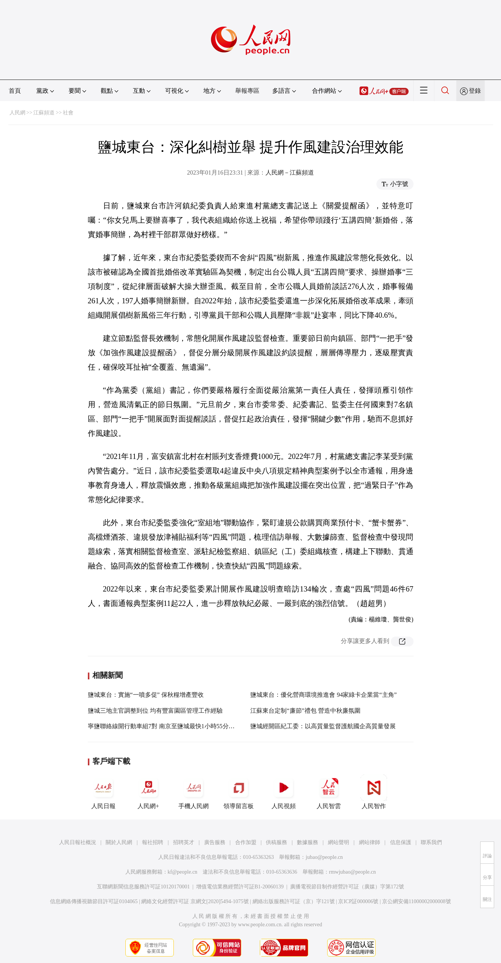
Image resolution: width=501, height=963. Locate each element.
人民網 (17, 112)
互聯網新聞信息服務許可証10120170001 (143, 887)
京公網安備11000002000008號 (416, 901)
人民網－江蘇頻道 (289, 172)
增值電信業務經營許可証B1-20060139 (240, 887)
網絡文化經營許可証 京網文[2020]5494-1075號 (195, 901)
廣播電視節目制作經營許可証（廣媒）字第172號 (347, 887)
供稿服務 (276, 842)
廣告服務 (214, 842)
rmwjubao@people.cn (352, 872)
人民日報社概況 (77, 842)
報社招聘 (152, 842)
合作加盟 (245, 842)
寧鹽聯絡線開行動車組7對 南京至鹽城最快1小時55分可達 (164, 726)
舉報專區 (247, 90)
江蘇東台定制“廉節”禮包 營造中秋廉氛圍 (305, 710)
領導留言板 (238, 791)
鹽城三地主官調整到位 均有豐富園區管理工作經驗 (155, 710)
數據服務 (307, 842)
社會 (68, 112)
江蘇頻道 (44, 112)
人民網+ (148, 791)
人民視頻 (283, 791)
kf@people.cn (183, 872)
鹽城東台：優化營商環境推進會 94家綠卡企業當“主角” (323, 694)
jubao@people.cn (324, 857)
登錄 (475, 90)
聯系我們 (431, 842)
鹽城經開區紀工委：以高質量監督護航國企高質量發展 (323, 726)
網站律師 (369, 842)
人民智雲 (328, 791)
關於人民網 (119, 842)
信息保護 (400, 842)
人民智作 (374, 791)
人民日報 (103, 791)
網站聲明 (338, 842)
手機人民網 (193, 791)
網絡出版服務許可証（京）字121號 (294, 901)
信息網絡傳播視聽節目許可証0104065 (93, 901)
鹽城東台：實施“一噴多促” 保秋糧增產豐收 (146, 694)
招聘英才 (183, 842)
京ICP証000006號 (358, 901)
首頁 (15, 90)
